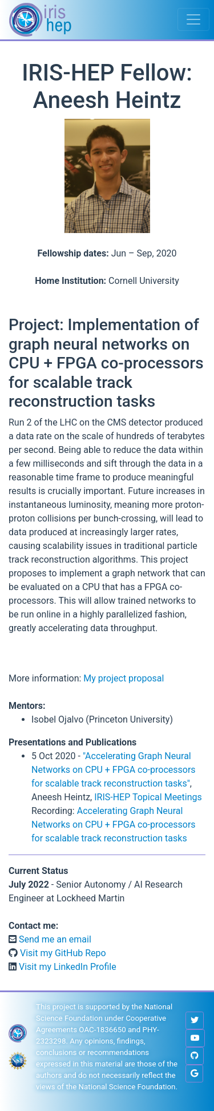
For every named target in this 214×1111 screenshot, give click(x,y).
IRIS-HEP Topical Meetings (148, 797)
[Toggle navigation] (193, 19)
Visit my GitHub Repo (62, 953)
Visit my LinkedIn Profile (66, 966)
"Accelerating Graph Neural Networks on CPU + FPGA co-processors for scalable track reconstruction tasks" (113, 770)
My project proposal (123, 678)
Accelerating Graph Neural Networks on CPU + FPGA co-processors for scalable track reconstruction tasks (113, 824)
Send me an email (54, 939)
